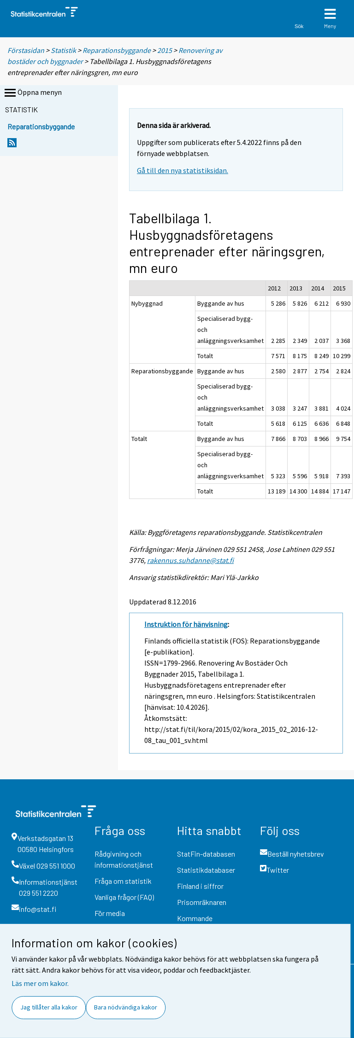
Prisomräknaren (201, 902)
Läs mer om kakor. (40, 983)
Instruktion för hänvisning (186, 624)
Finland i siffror (200, 885)
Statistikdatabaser (206, 869)
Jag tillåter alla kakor (48, 1007)
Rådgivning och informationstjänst (123, 859)
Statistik (63, 50)
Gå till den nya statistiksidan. (182, 170)
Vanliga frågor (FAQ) (124, 897)
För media (109, 913)
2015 (164, 50)
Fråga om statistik (123, 880)
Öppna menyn (32, 93)
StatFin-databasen (206, 853)
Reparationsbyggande (117, 50)
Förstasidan (25, 50)
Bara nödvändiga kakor (125, 1007)
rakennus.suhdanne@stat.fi (190, 560)
